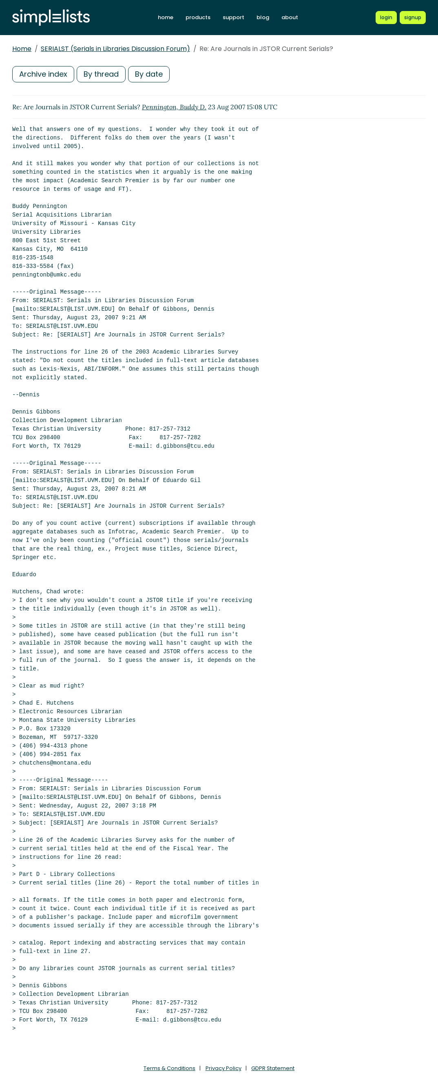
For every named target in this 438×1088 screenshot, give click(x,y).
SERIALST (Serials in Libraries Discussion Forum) (115, 48)
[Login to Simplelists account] (386, 17)
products (198, 17)
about (289, 17)
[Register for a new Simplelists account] (413, 17)
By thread (101, 74)
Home (21, 48)
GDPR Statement (272, 1068)
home (165, 17)
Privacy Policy (223, 1068)
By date (149, 74)
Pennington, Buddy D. (174, 107)
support (233, 17)
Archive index (43, 74)
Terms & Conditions (169, 1068)
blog (263, 17)
